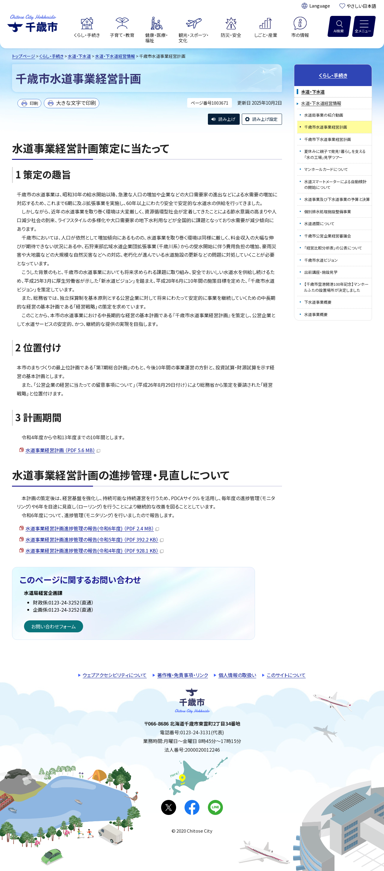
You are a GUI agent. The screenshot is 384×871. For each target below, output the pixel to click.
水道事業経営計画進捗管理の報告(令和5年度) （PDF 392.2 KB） (95, 539)
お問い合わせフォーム (53, 626)
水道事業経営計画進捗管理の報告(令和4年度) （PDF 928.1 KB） (95, 550)
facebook (192, 807)
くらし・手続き (51, 56)
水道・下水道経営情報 (115, 56)
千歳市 (32, 22)
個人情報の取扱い (237, 675)
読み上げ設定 (265, 119)
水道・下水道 (79, 56)
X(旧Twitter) (168, 807)
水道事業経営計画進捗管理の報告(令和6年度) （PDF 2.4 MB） (92, 528)
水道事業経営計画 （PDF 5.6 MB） (63, 450)
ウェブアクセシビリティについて (115, 675)
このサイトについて (286, 675)
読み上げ (226, 119)
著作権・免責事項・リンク (182, 675)
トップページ (23, 56)
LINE (215, 807)
